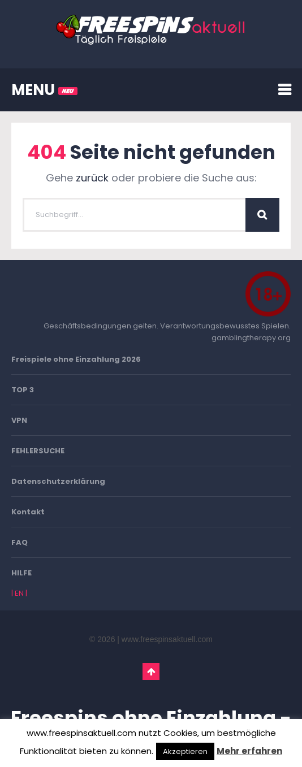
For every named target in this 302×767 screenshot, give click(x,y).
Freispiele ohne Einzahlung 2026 (76, 359)
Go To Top (151, 671)
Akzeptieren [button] (185, 751)
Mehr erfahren (249, 751)
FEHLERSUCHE (37, 450)
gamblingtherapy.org (251, 337)
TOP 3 (22, 389)
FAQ (19, 542)
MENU (44, 90)
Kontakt (28, 511)
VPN (19, 420)
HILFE (21, 573)
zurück (92, 178)
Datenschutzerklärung (58, 481)
